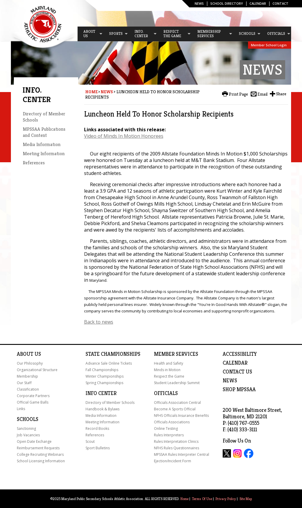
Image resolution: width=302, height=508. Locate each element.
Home (91, 91)
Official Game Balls (32, 402)
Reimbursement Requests (38, 447)
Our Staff (24, 382)
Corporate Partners (33, 395)
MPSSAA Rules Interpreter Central (181, 454)
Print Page (238, 94)
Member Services (176, 354)
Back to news (98, 322)
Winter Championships (105, 376)
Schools (27, 419)
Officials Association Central (177, 402)
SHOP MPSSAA (239, 389)
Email (262, 94)
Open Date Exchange (34, 441)
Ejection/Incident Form (172, 460)
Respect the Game (169, 376)
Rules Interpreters (169, 434)
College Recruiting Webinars (40, 454)
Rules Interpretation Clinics (176, 441)
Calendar (258, 3)
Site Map (245, 498)
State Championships (113, 354)
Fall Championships (102, 369)
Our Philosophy (30, 363)
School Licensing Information (41, 460)
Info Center (101, 393)
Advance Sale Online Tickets (109, 363)
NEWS (230, 380)
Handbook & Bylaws (102, 409)
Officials (166, 393)
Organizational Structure (37, 369)
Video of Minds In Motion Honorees (123, 136)
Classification (28, 389)
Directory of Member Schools (110, 402)
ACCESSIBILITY (240, 354)
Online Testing (166, 428)
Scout (90, 441)
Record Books (97, 428)
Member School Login (269, 45)
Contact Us (237, 371)
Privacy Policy (226, 498)
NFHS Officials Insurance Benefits (181, 415)
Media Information (41, 144)
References (34, 163)
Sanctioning (26, 428)
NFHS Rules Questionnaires (176, 447)
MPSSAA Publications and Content (44, 132)
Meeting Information (44, 153)
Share (281, 93)
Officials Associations (172, 422)
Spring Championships (104, 382)
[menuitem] (90, 34)
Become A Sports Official (175, 409)
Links (21, 408)
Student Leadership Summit (177, 382)
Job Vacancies (28, 434)
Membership (27, 376)
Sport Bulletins (98, 447)
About (25, 354)
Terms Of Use (202, 498)
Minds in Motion (167, 369)
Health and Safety (168, 363)
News (199, 3)
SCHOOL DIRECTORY (226, 3)
